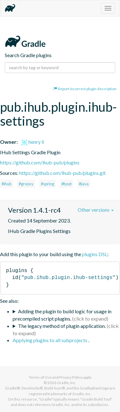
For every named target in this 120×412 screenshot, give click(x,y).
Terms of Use (40, 377)
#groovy (26, 183)
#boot (66, 183)
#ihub (6, 183)
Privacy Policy (70, 377)
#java (84, 183)
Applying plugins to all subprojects (50, 340)
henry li (32, 142)
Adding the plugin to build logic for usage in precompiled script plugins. (62, 315)
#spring (47, 183)
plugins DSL (94, 254)
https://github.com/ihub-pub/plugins (39, 162)
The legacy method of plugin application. (62, 326)
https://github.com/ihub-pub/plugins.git (62, 173)
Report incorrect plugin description (85, 88)
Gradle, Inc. (66, 382)
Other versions (96, 210)
